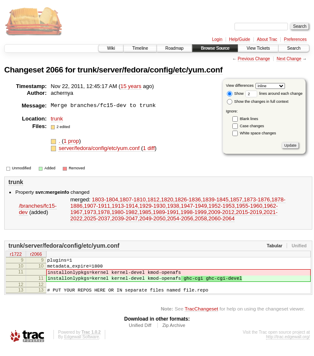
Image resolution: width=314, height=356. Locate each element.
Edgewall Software (81, 344)
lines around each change (274, 93)
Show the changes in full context (258, 101)
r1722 (15, 254)
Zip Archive (173, 332)
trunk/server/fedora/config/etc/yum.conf (150, 69)
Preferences (295, 39)
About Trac (267, 39)
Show (235, 93)
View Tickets (258, 48)
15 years (130, 86)
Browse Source (215, 48)
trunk (57, 118)
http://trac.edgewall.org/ (288, 344)
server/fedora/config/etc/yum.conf (100, 148)
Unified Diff (140, 332)
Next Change (289, 58)
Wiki (111, 48)
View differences (240, 85)
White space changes (258, 133)
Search (294, 48)
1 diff (149, 148)
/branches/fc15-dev (38, 209)
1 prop (71, 141)
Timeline (140, 48)
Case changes (252, 126)
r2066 (36, 254)
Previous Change (254, 58)
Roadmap (174, 48)
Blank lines (249, 119)
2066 (54, 69)
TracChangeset (201, 316)
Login (217, 39)
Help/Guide (239, 39)
